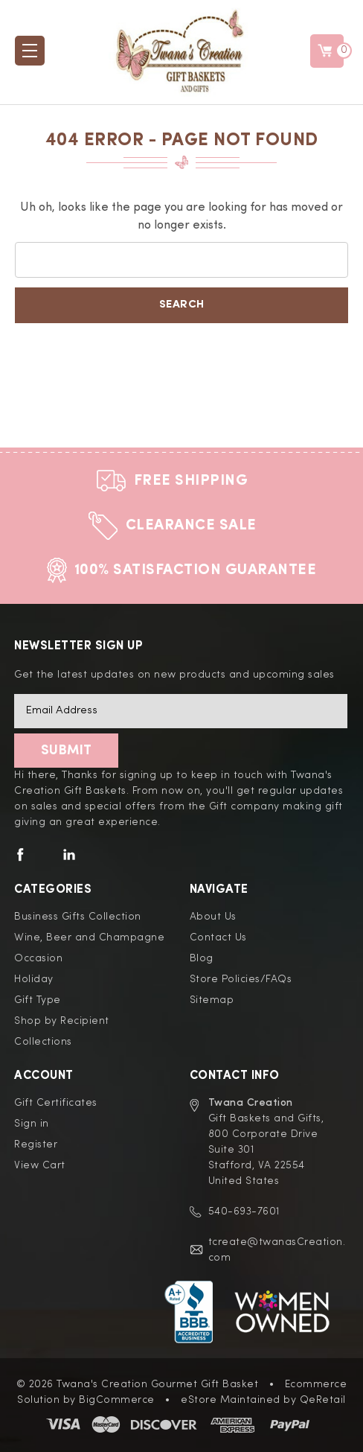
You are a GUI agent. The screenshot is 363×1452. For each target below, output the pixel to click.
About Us (213, 916)
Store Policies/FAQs (241, 979)
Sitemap (212, 1000)
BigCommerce (117, 1400)
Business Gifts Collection (77, 916)
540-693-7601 (244, 1211)
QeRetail (323, 1400)
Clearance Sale (191, 525)
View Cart (39, 1165)
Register (35, 1144)
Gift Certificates (55, 1103)
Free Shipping (191, 481)
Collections (43, 1042)
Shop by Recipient (61, 1021)
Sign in (31, 1123)
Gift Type (37, 1000)
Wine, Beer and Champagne (89, 937)
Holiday (34, 979)
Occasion (38, 958)
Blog (201, 958)
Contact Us (218, 937)
